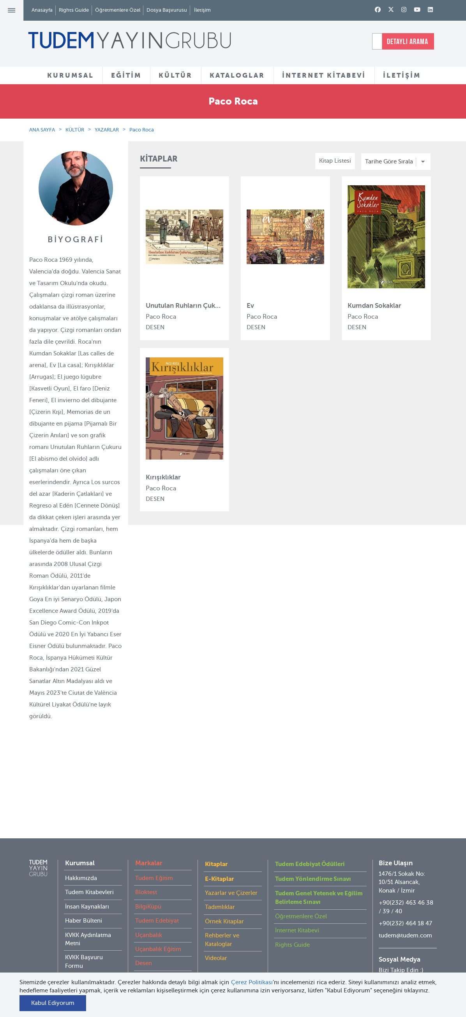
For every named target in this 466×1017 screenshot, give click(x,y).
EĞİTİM (126, 75)
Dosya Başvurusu (167, 10)
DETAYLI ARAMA (407, 41)
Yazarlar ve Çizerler (231, 877)
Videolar (216, 942)
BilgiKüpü (148, 891)
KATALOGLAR (237, 75)
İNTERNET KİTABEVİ (324, 75)
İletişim (202, 10)
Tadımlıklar (220, 891)
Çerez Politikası (252, 982)
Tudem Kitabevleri (89, 876)
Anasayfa (42, 10)
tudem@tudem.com (405, 920)
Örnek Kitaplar (224, 906)
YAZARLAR (107, 130)
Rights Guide (74, 10)
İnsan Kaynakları (87, 891)
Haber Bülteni (83, 905)
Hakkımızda (81, 862)
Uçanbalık (148, 919)
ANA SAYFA (42, 130)
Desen (143, 947)
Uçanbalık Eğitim (158, 933)
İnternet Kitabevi (297, 915)
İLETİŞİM (402, 75)
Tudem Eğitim (154, 862)
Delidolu (146, 962)
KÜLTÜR (175, 75)
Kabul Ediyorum (52, 1003)
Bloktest (146, 876)
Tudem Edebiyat (157, 905)
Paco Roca (141, 130)
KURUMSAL (70, 75)
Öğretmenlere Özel (117, 10)
